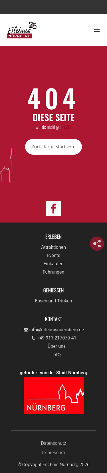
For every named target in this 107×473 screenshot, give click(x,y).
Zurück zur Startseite (53, 146)
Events (53, 255)
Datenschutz (53, 443)
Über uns (57, 346)
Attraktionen (53, 247)
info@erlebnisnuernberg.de (56, 329)
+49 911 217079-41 (56, 338)
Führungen (53, 272)
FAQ (57, 354)
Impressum (53, 452)
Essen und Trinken (53, 301)
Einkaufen (53, 263)
